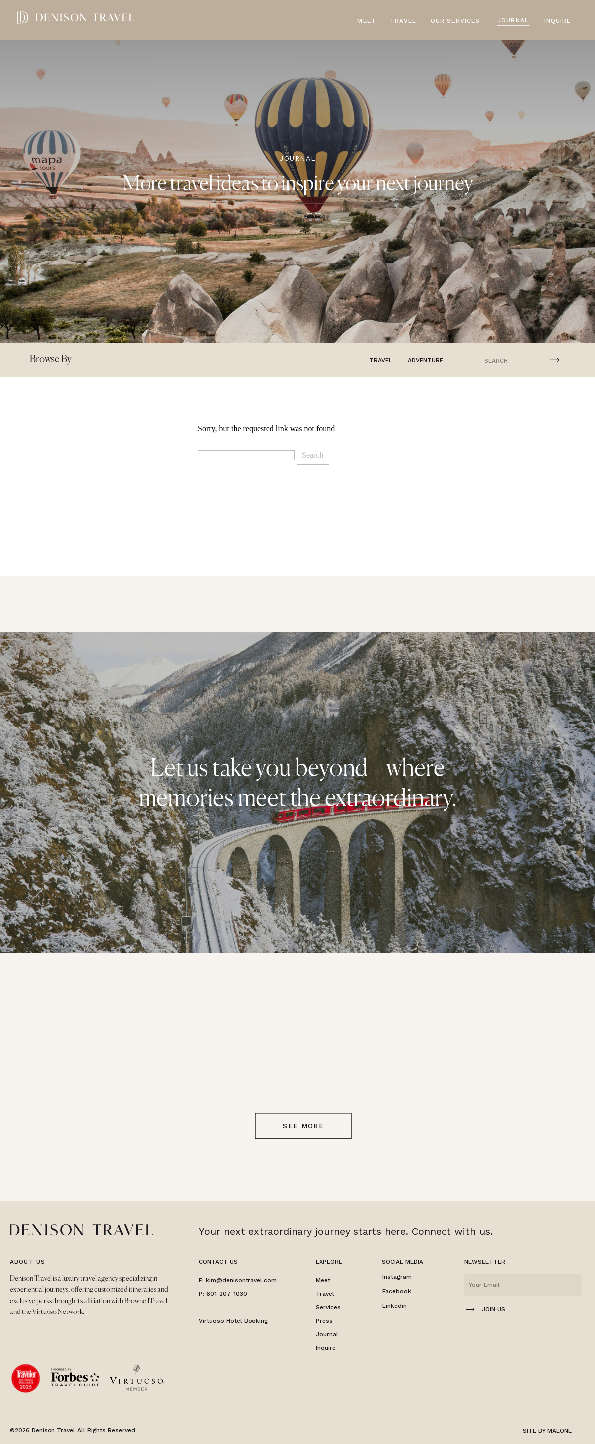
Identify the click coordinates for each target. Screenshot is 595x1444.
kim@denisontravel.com (241, 1280)
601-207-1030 (226, 1293)
